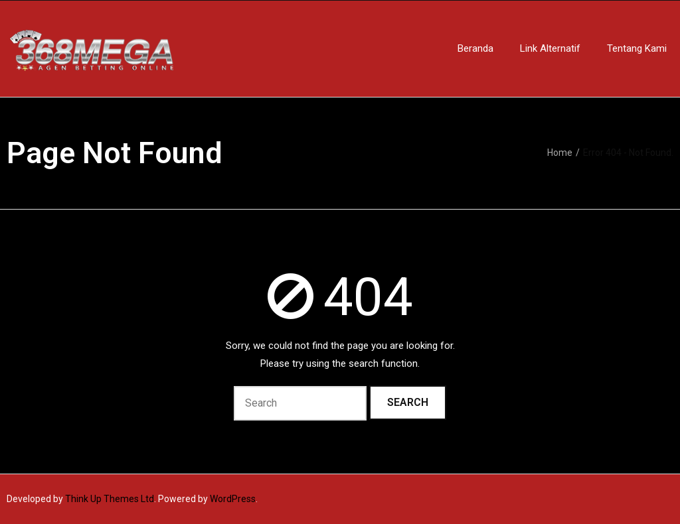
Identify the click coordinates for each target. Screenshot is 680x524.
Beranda (475, 48)
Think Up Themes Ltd (109, 498)
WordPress (233, 498)
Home (559, 152)
